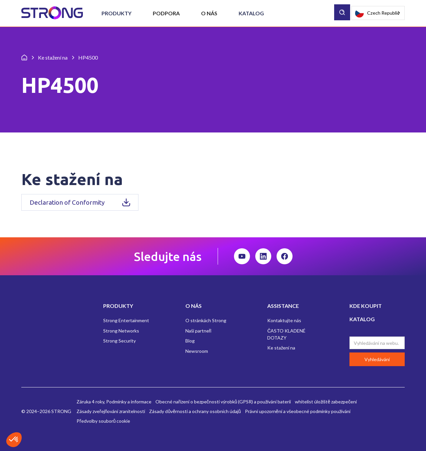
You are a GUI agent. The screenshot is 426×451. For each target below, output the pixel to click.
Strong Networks (121, 331)
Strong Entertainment (126, 320)
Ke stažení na (281, 347)
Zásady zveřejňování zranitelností (111, 411)
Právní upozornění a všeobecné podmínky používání (297, 411)
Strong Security (119, 340)
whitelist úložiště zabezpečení (326, 401)
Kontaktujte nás (284, 320)
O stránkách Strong (205, 320)
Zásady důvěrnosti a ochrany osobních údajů (195, 411)
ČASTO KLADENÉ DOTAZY (286, 334)
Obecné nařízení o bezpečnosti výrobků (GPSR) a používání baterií (223, 401)
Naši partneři (198, 331)
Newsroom (196, 351)
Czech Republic (377, 13)
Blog (190, 340)
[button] (116, 13)
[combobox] (378, 13)
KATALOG (362, 319)
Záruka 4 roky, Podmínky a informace (114, 401)
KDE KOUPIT (365, 306)
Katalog (251, 13)
